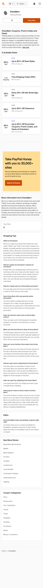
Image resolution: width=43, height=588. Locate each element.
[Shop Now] (31, 20)
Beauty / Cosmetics (10, 534)
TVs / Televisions (9, 505)
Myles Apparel (8, 453)
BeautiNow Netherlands (12, 444)
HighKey (6, 482)
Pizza (5, 497)
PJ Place (6, 457)
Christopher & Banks (10, 473)
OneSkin (6, 461)
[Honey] (3, 3)
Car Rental (7, 526)
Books (5, 530)
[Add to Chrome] (13, 183)
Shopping (6, 518)
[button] (39, 3)
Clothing (6, 522)
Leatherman (7, 465)
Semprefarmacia (9, 478)
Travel (5, 514)
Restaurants (7, 501)
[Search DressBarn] (21, 3)
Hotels (5, 510)
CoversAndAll (8, 469)
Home (3, 551)
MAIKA (5, 448)
